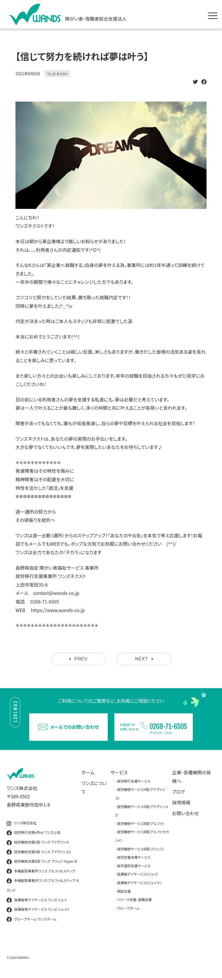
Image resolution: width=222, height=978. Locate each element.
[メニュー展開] (214, 14)
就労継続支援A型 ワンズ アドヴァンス (38, 842)
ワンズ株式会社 (21, 823)
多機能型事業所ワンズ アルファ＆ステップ (41, 871)
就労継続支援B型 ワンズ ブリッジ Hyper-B (42, 861)
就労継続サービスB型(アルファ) (140, 823)
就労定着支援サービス (134, 857)
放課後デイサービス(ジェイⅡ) (139, 882)
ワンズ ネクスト (57, 74)
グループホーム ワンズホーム (31, 919)
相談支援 (124, 891)
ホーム (88, 772)
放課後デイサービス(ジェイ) (137, 874)
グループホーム (128, 908)
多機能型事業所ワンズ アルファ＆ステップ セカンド (43, 885)
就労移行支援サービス (134, 781)
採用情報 (181, 802)
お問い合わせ (185, 813)
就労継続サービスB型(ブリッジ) (140, 848)
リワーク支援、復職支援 (134, 899)
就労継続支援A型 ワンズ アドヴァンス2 (39, 852)
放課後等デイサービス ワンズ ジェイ (37, 900)
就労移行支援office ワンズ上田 (33, 833)
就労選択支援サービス (134, 865)
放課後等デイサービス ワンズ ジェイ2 (38, 909)
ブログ (178, 791)
